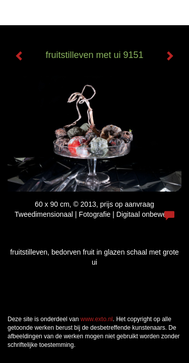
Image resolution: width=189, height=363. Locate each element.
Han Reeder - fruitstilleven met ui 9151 (72, 13)
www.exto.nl (97, 319)
